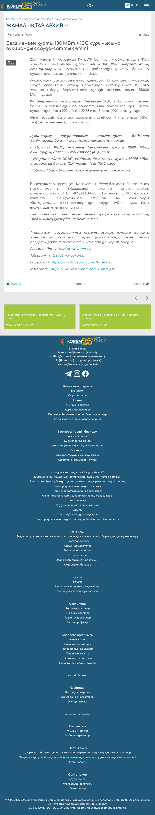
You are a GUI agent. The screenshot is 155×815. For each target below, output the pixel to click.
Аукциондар (78, 788)
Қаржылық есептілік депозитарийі (77, 419)
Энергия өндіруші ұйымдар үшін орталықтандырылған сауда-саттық (77, 481)
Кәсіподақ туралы (77, 692)
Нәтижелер (77, 748)
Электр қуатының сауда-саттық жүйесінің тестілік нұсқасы (77, 519)
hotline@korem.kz (61, 356)
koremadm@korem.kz (71, 352)
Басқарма (77, 450)
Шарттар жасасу (78, 541)
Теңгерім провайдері (77, 550)
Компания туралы (77, 386)
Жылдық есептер (77, 404)
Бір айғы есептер (78, 613)
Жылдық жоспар (77, 730)
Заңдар (78, 581)
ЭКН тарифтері (77, 622)
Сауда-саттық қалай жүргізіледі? (77, 472)
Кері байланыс (77, 675)
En (138, 5)
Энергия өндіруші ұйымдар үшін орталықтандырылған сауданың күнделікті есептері (77, 757)
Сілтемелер (77, 774)
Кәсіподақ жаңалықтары (77, 696)
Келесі (139, 283)
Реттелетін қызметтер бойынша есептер (77, 414)
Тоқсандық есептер (77, 617)
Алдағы (16, 283)
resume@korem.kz (68, 364)
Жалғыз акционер (77, 436)
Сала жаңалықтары (77, 644)
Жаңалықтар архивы (68, 19)
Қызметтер (77, 500)
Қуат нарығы (77, 762)
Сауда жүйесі (77, 779)
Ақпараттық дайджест (77, 648)
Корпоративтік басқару (77, 431)
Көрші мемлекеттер (77, 545)
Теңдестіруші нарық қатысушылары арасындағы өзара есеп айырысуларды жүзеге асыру (77, 536)
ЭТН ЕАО (78, 531)
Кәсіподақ (77, 687)
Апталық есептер (77, 608)
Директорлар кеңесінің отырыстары (77, 445)
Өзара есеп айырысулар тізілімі (77, 560)
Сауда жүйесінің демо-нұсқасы (77, 514)
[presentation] (136, 298)
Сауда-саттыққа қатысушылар (77, 505)
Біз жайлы (77, 390)
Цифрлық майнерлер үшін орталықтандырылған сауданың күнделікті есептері (77, 752)
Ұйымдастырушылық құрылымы (77, 455)
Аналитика (77, 603)
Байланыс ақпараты (77, 714)
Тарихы (77, 400)
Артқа (80, 283)
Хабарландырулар (77, 735)
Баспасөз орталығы (37, 19)
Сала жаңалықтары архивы (77, 663)
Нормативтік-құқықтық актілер (77, 586)
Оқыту (77, 509)
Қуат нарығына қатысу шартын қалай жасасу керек (77, 495)
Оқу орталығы (77, 701)
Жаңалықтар (77, 639)
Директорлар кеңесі (77, 440)
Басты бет (13, 19)
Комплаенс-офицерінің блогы (77, 459)
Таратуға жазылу (77, 653)
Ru (132, 5)
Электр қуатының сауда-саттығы (77, 486)
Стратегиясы (77, 395)
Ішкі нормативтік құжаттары (77, 591)
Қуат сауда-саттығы (77, 783)
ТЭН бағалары (77, 555)
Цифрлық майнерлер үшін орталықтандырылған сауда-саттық (77, 476)
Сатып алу (77, 726)
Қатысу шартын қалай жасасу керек (77, 491)
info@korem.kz (63, 360)
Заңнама (77, 577)
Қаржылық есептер (78, 409)
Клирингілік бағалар (77, 564)
